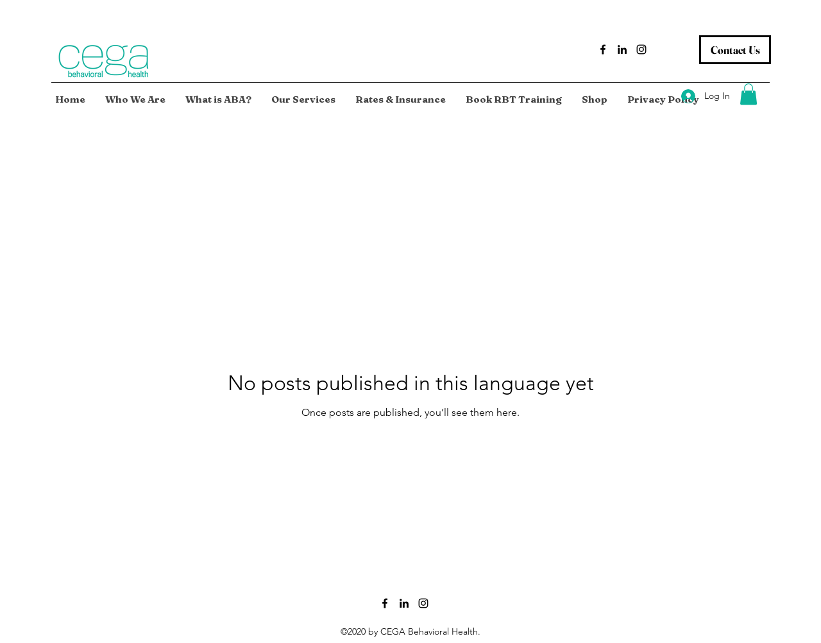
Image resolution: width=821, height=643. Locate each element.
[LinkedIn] (622, 49)
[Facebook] (603, 49)
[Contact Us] (735, 49)
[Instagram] (641, 49)
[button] (749, 94)
